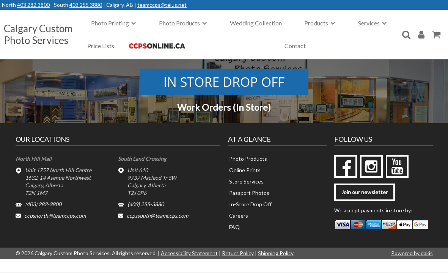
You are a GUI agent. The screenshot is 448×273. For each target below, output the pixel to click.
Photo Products (248, 158)
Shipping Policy (276, 253)
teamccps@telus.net (162, 5)
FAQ (234, 227)
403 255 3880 (85, 5)
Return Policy (238, 253)
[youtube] (397, 166)
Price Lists (100, 45)
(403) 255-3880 (145, 204)
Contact (295, 45)
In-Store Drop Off (250, 204)
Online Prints (245, 170)
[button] (113, 23)
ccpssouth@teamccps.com (157, 215)
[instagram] (371, 166)
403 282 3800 (33, 5)
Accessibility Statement (189, 253)
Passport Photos (249, 193)
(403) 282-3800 (43, 204)
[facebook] (345, 166)
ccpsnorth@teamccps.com (55, 215)
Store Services (246, 181)
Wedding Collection (256, 23)
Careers (238, 215)
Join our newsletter (364, 192)
